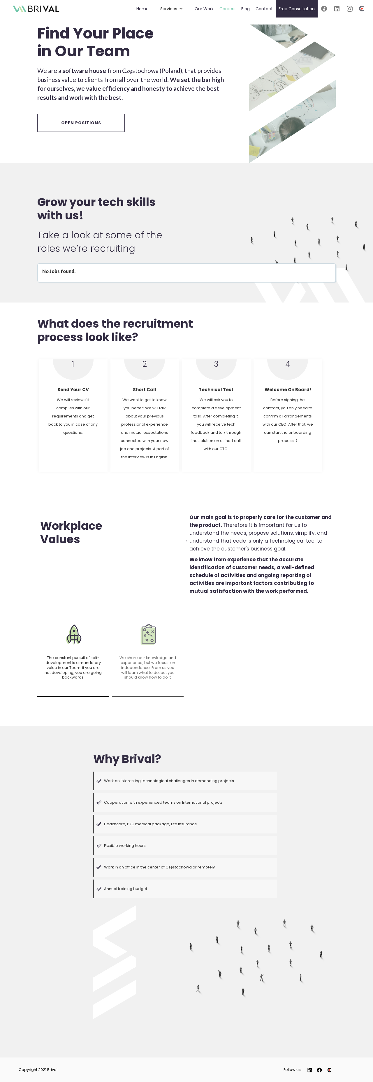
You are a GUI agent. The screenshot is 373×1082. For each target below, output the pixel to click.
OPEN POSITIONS (81, 123)
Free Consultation (297, 9)
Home (142, 9)
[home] (36, 6)
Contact (264, 9)
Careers (227, 9)
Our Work (204, 9)
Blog (245, 9)
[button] (171, 9)
